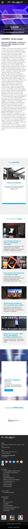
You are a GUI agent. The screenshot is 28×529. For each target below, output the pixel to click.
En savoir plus (8, 390)
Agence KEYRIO (17, 527)
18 (23, 32)
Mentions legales (10, 523)
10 (14, 32)
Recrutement (18, 523)
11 (15, 32)
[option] (14, 420)
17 (22, 32)
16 (21, 32)
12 (16, 32)
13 (17, 32)
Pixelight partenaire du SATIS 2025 (12, 380)
